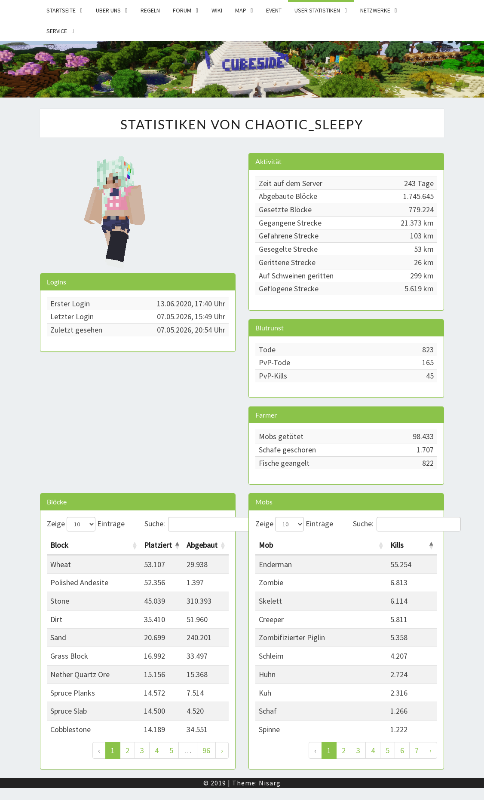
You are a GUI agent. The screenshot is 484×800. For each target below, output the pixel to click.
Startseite (61, 10)
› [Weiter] (222, 750)
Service (56, 31)
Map (240, 10)
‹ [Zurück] (99, 750)
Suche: (186, 524)
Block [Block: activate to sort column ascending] (59, 545)
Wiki (216, 10)
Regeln (150, 10)
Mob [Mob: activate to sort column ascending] (266, 545)
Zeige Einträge (86, 524)
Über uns (108, 10)
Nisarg (270, 783)
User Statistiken (317, 10)
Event (274, 10)
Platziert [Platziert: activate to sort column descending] (158, 545)
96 (206, 750)
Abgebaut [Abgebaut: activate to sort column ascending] (202, 545)
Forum (182, 10)
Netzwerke (375, 10)
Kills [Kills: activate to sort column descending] (397, 545)
